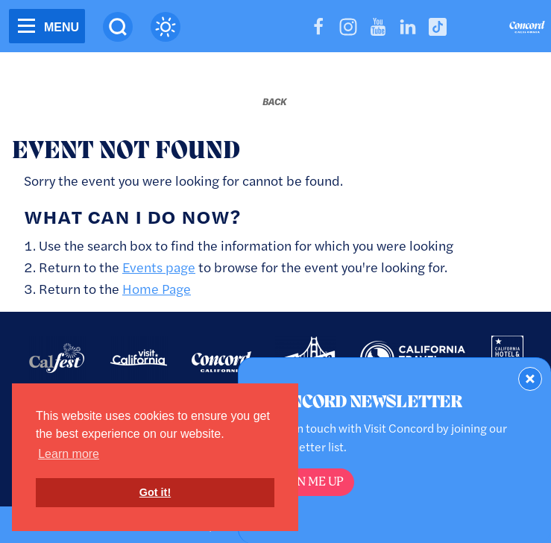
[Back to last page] (274, 101)
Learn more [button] (68, 454)
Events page (158, 266)
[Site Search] (118, 27)
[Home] (527, 29)
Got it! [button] (155, 492)
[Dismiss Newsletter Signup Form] (530, 379)
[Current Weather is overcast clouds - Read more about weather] (165, 27)
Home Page (156, 288)
